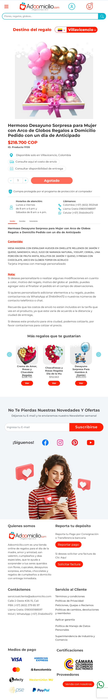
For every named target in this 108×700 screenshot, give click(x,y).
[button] (10, 180)
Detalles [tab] (17, 222)
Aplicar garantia (65, 622)
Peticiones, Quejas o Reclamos (74, 607)
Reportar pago (68, 547)
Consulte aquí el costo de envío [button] (33, 161)
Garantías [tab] (35, 222)
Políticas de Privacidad (69, 603)
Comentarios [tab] (58, 222)
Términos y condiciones (70, 598)
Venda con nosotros (78, 686)
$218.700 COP (22, 142)
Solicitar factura (69, 566)
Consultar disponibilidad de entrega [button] (36, 169)
